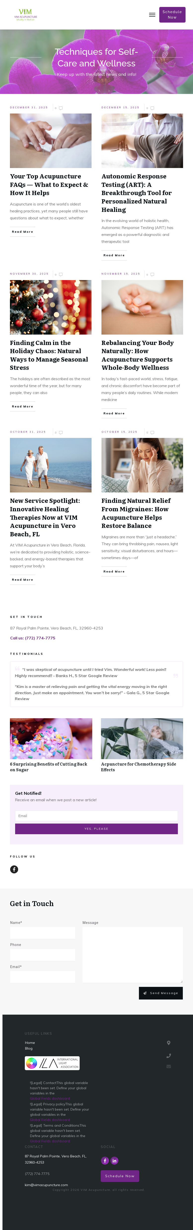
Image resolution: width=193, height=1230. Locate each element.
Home (30, 1042)
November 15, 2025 (120, 273)
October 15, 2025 (119, 431)
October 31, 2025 (28, 431)
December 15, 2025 (120, 107)
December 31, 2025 (29, 107)
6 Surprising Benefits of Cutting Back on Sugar (48, 766)
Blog (28, 1048)
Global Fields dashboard (50, 1098)
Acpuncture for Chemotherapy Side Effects (138, 766)
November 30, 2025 (29, 273)
